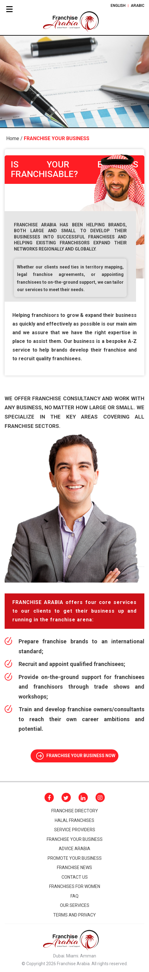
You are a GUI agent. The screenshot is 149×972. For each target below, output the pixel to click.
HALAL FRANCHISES (74, 820)
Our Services (74, 905)
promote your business (75, 858)
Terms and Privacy (74, 914)
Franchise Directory (74, 810)
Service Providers (74, 829)
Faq (74, 896)
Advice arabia (74, 848)
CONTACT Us (75, 877)
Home (12, 138)
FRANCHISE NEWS (74, 867)
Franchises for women (74, 886)
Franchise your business (75, 839)
